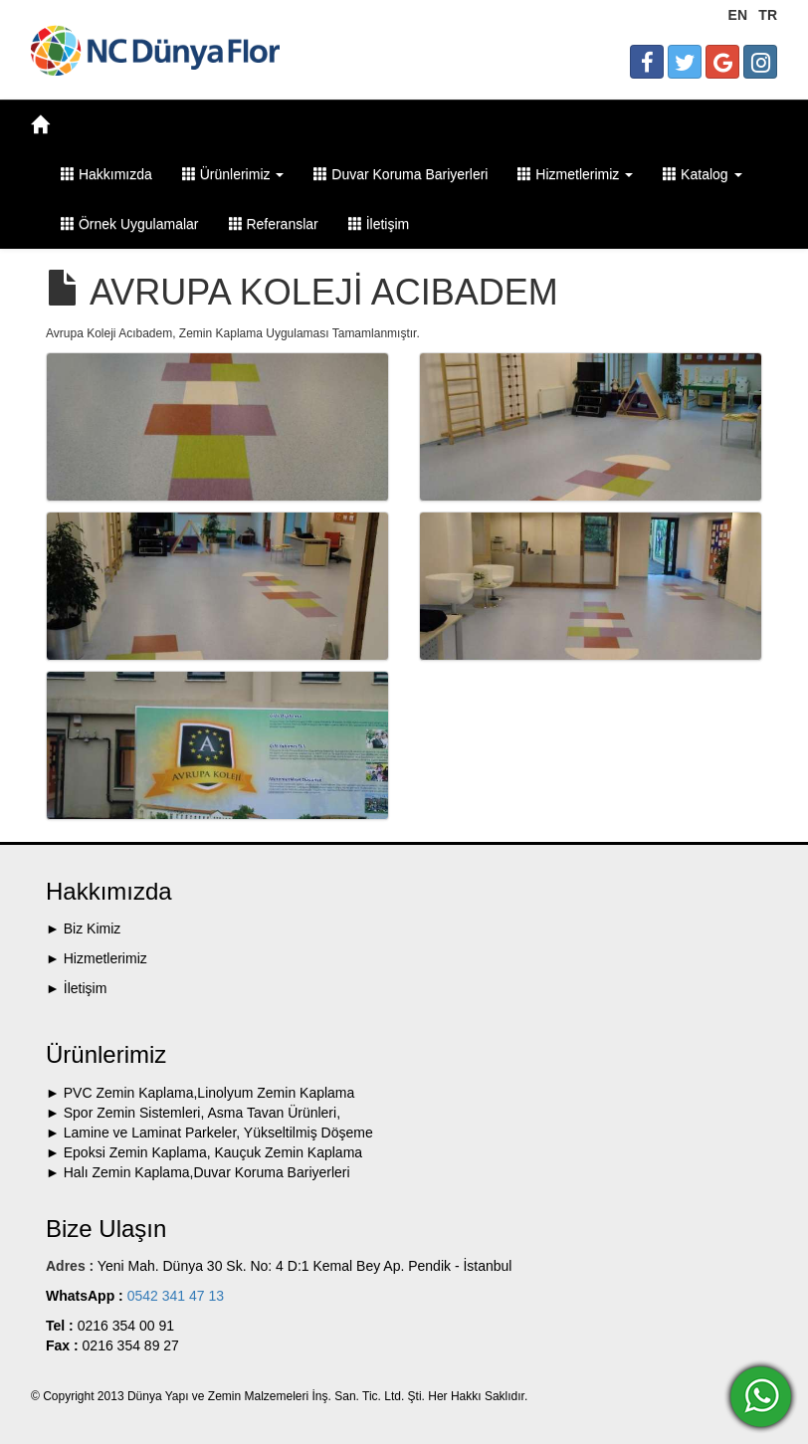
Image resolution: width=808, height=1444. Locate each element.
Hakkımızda (106, 174)
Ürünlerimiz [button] (233, 174)
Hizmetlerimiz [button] (575, 174)
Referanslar (273, 224)
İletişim (378, 224)
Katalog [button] (702, 174)
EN (737, 15)
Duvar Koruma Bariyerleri (400, 174)
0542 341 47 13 (173, 1296)
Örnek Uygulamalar (130, 224)
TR (767, 15)
